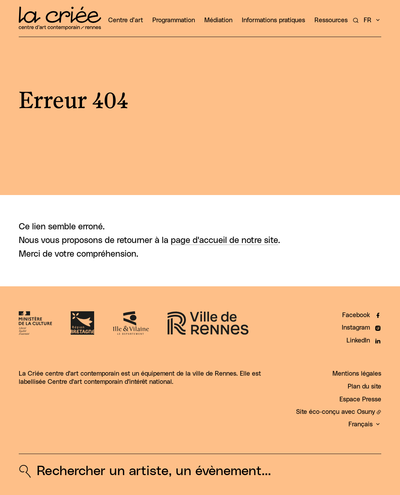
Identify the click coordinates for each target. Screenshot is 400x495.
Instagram (356, 328)
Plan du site (364, 386)
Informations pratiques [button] (273, 20)
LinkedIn (358, 340)
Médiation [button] (218, 20)
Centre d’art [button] (125, 20)
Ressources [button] (331, 20)
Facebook (356, 315)
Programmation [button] (173, 20)
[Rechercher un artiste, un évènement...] (355, 20)
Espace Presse (360, 399)
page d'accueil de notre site (224, 240)
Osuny (366, 412)
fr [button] (367, 20)
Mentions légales (356, 374)
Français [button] (360, 424)
